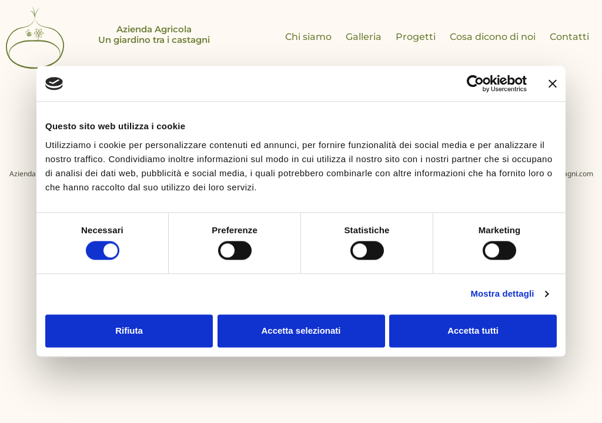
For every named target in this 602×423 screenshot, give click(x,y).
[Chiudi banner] (553, 83)
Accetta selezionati (300, 330)
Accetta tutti (473, 330)
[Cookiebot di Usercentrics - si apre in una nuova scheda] (475, 83)
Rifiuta (129, 330)
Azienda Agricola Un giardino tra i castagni (154, 34)
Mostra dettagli (502, 294)
